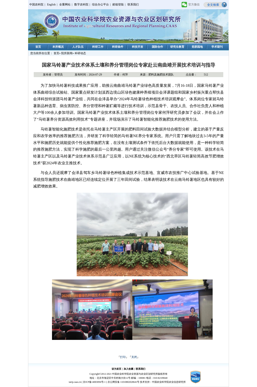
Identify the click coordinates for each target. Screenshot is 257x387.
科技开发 (137, 46)
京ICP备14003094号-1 (94, 382)
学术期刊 (217, 46)
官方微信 (194, 4)
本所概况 (58, 46)
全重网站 (64, 4)
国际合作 (157, 46)
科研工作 (97, 46)
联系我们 (133, 4)
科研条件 (117, 46)
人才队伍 (78, 46)
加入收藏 (128, 368)
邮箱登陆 (118, 4)
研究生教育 (177, 46)
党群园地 (197, 46)
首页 (38, 46)
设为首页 (116, 368)
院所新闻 (66, 53)
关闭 (134, 357)
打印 (123, 357)
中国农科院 (36, 4)
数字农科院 (81, 4)
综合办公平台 (100, 4)
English (51, 4)
